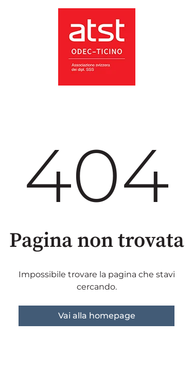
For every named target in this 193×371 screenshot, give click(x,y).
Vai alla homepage (96, 316)
